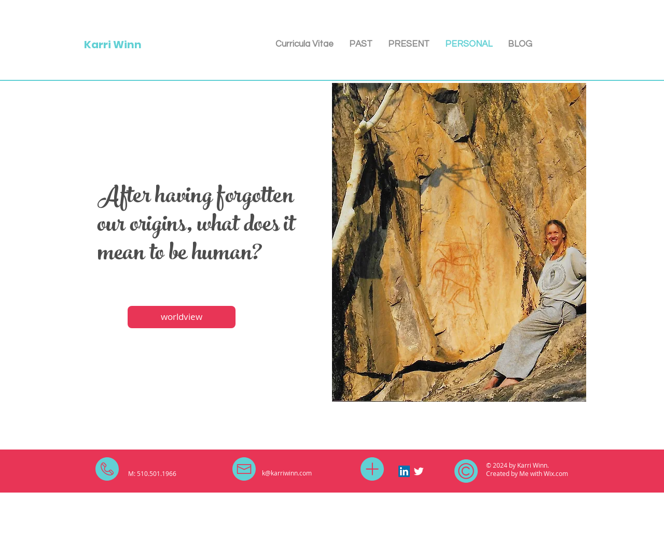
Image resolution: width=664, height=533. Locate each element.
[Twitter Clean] (418, 471)
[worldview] (182, 317)
